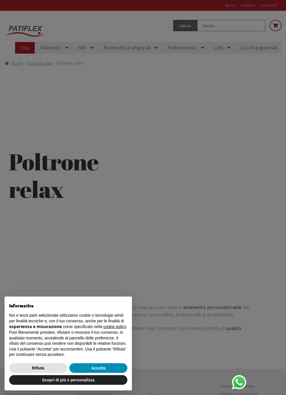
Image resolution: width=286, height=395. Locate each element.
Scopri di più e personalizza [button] (68, 380)
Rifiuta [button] (38, 368)
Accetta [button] (98, 368)
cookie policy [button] (114, 326)
